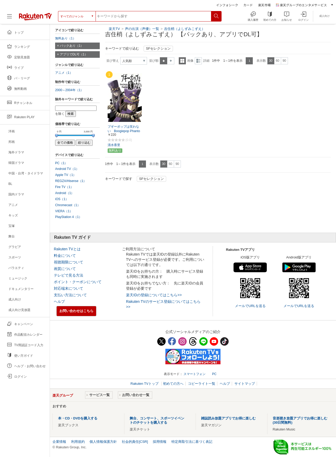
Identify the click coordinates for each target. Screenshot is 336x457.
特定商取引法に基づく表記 (191, 442)
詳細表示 (198, 60)
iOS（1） (62, 199)
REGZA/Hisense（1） (70, 181)
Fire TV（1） (64, 187)
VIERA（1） (64, 211)
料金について (65, 255)
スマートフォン (194, 374)
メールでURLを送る (250, 306)
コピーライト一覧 (201, 384)
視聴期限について (68, 262)
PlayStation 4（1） (68, 217)
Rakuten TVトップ (145, 384)
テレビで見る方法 (68, 275)
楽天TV (114, 29)
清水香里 (114, 145)
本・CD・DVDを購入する (77, 418)
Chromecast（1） (67, 205)
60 (277, 61)
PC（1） (61, 163)
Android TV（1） (67, 169)
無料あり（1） (65, 38)
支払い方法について (70, 295)
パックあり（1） (72, 46)
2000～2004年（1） (69, 90)
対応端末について (68, 288)
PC (214, 374)
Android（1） (64, 193)
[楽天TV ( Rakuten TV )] (35, 16)
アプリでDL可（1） (74, 54)
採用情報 (159, 442)
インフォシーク (227, 5)
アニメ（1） (64, 73)
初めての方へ (173, 384)
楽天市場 (264, 5)
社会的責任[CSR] (135, 442)
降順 (170, 60)
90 (284, 61)
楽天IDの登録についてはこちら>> (154, 295)
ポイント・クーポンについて (78, 282)
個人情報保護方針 (103, 442)
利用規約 (78, 442)
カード (248, 5)
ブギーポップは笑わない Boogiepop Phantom (124, 131)
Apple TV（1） (65, 175)
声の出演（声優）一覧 (142, 29)
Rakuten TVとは (67, 249)
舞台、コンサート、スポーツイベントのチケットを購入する (157, 420)
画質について (65, 269)
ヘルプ (59, 301)
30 (270, 61)
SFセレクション (158, 48)
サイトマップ (244, 384)
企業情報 (59, 442)
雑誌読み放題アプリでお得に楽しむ (228, 418)
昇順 (163, 60)
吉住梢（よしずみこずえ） (184, 29)
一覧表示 (182, 60)
